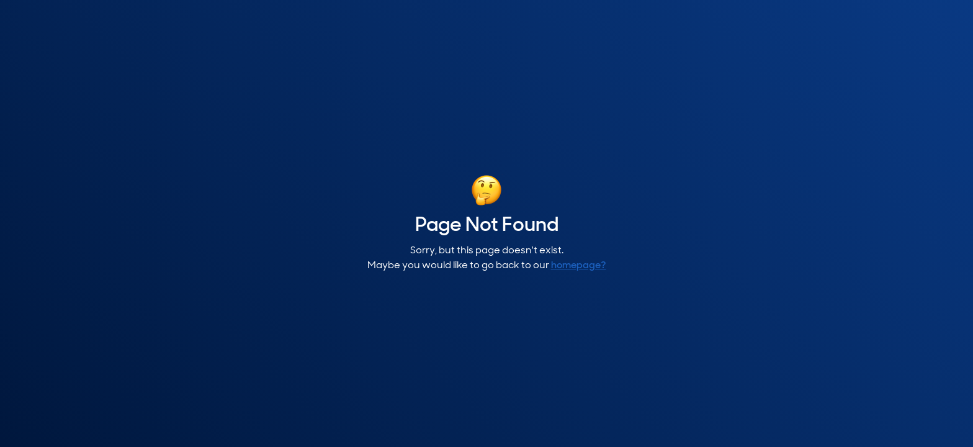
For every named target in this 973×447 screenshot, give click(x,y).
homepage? (578, 266)
